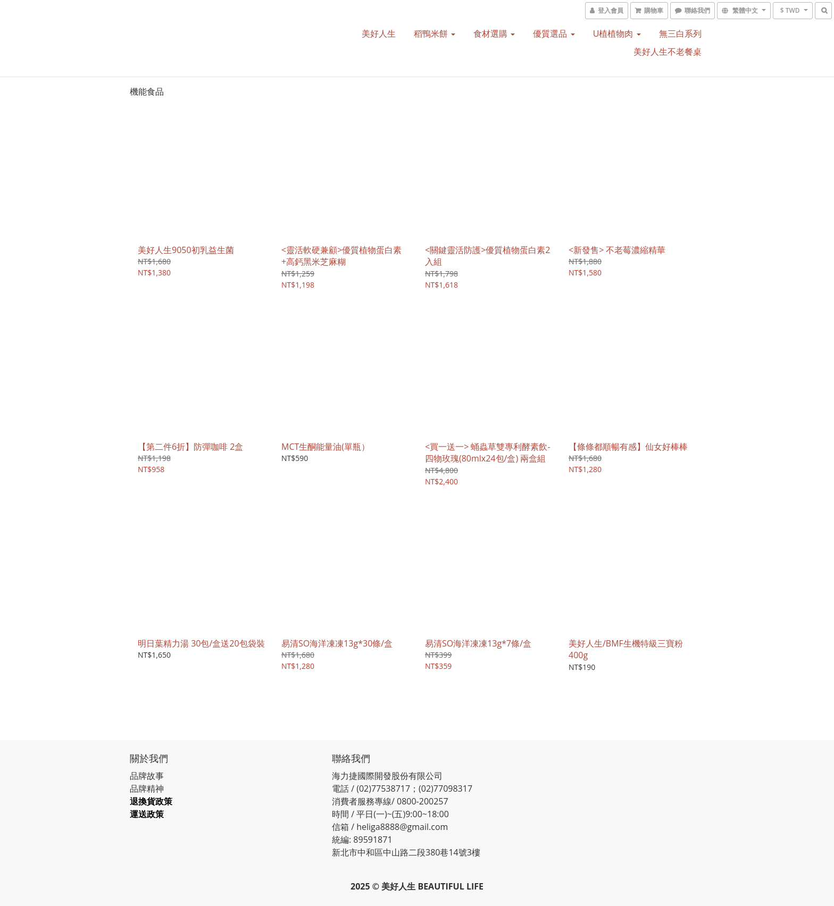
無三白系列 (680, 33)
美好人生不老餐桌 (667, 51)
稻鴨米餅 (434, 33)
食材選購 (494, 33)
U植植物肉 (617, 33)
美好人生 (379, 33)
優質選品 (553, 33)
